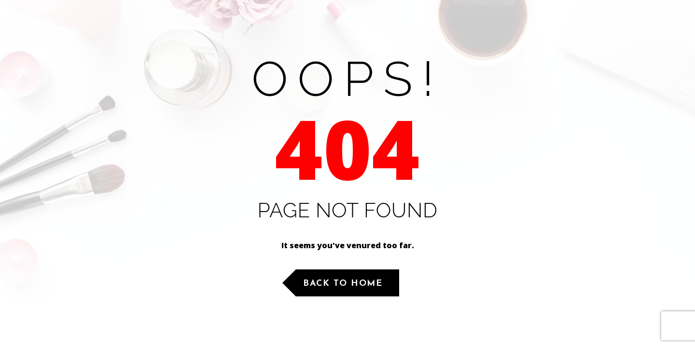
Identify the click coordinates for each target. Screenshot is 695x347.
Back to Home (342, 283)
